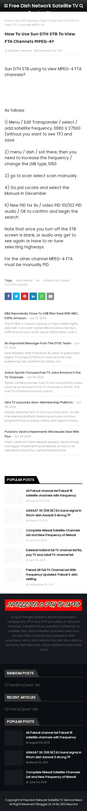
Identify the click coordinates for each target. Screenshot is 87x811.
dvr (37, 280)
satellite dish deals (56, 280)
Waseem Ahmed (20, 51)
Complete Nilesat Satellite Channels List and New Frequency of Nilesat (53, 532)
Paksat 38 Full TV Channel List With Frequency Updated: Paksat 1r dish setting (51, 574)
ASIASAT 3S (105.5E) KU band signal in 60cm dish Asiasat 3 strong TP (53, 512)
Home (9, 21)
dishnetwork (24, 280)
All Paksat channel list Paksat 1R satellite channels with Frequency (51, 493)
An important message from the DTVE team (38, 343)
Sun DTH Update (26, 21)
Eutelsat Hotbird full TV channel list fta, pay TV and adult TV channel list (54, 552)
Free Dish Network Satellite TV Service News (52, 800)
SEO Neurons (69, 804)
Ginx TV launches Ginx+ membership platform (39, 402)
